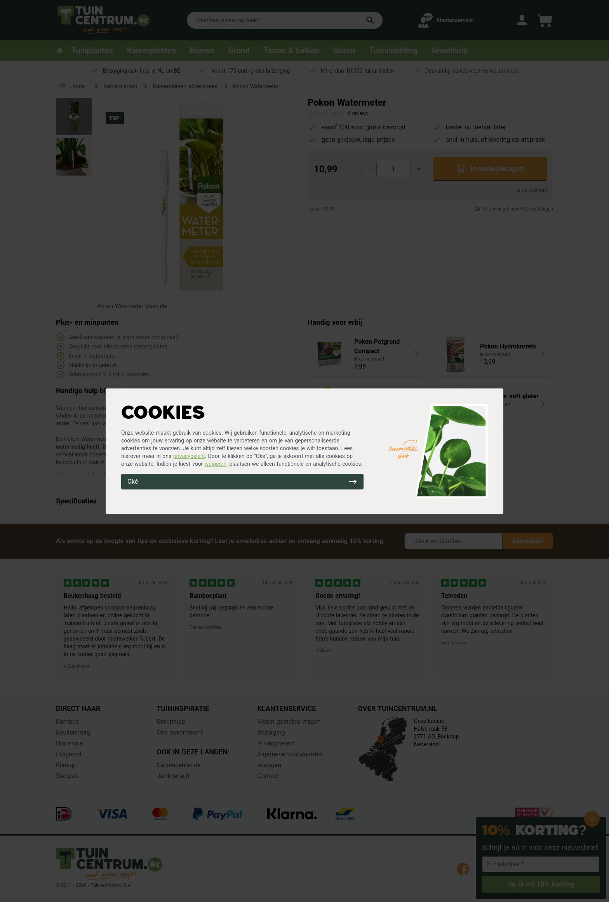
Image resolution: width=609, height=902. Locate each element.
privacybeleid (189, 456)
